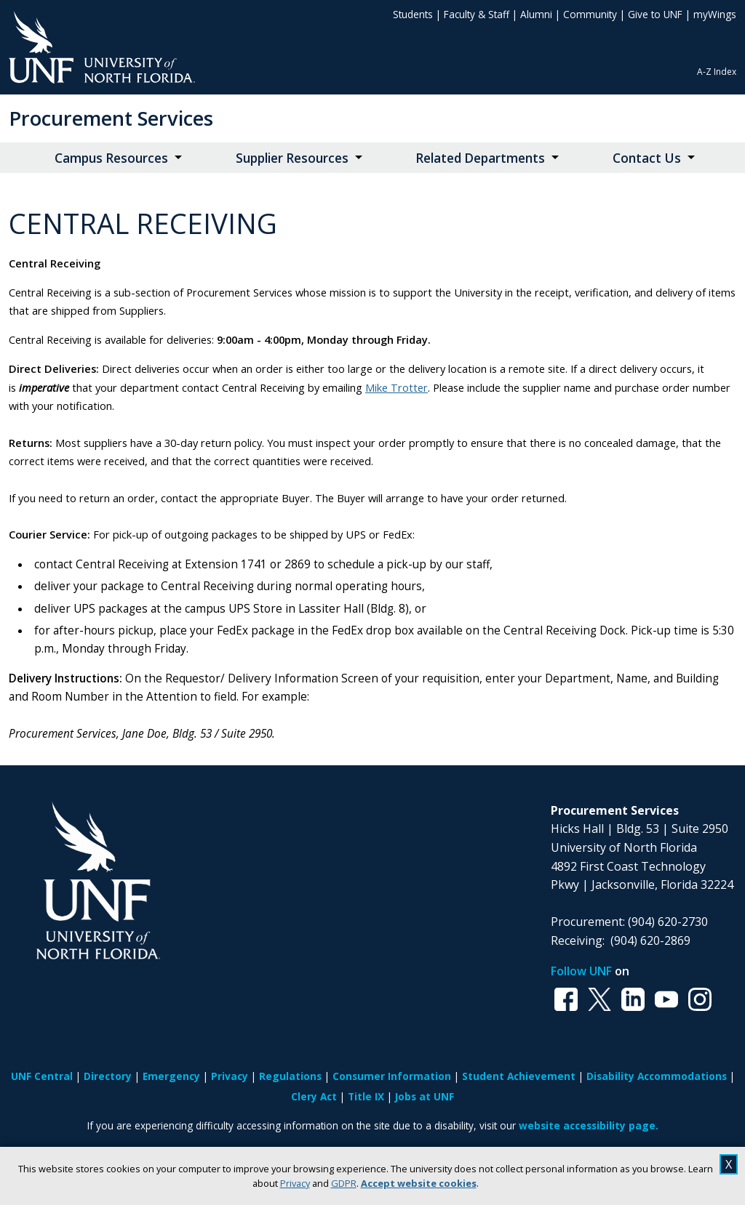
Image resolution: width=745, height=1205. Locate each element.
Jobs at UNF (424, 1096)
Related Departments (480, 158)
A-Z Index (716, 71)
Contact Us (647, 158)
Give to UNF (655, 14)
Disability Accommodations (656, 1076)
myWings (714, 14)
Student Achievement (518, 1076)
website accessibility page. (588, 1125)
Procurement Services (111, 118)
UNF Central (42, 1076)
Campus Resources (111, 158)
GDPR (343, 1183)
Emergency (171, 1076)
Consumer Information (391, 1076)
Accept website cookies (419, 1183)
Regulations (290, 1076)
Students (413, 14)
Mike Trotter (396, 387)
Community (590, 14)
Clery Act (314, 1096)
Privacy (295, 1183)
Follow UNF (581, 971)
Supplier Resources (292, 158)
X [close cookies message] (728, 1164)
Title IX (366, 1096)
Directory (108, 1076)
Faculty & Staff (476, 14)
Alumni (536, 14)
